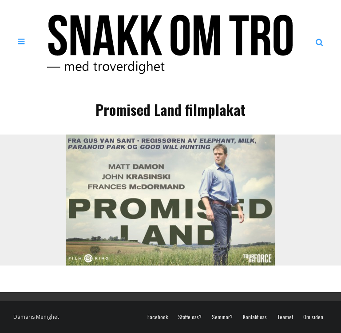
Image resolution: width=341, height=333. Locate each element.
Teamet (285, 317)
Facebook (157, 317)
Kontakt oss (255, 317)
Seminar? (222, 317)
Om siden (313, 317)
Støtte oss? (190, 317)
